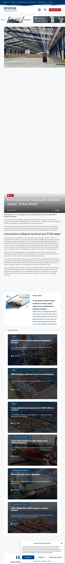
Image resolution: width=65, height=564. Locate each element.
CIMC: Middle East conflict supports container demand (29, 509)
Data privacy (44, 561)
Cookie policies (37, 561)
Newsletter (6, 2)
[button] (62, 543)
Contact (50, 2)
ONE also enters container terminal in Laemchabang (32, 374)
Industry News (32, 2)
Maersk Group (14, 214)
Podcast (13, 2)
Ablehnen (41, 557)
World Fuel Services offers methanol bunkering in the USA (31, 342)
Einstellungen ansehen (55, 557)
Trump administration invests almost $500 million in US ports (32, 409)
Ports (11, 195)
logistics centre (10, 219)
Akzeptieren (28, 557)
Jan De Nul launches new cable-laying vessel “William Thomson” (29, 442)
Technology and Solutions (20, 437)
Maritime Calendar (22, 2)
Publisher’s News (42, 2)
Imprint (49, 561)
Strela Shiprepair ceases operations (25, 474)
